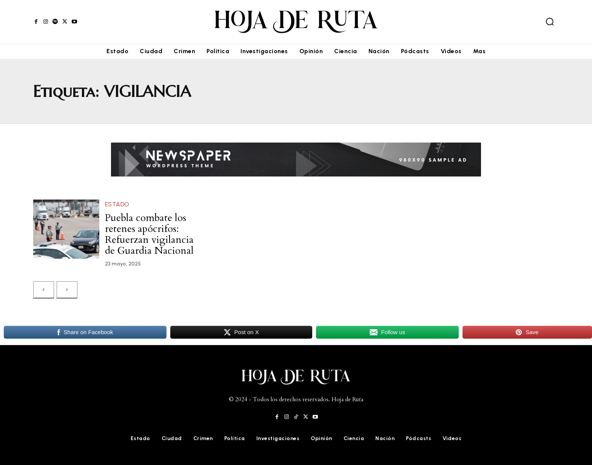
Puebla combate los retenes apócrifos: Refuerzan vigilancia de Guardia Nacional (149, 232)
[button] (550, 21)
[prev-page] (43, 286)
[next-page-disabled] (67, 286)
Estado (117, 204)
